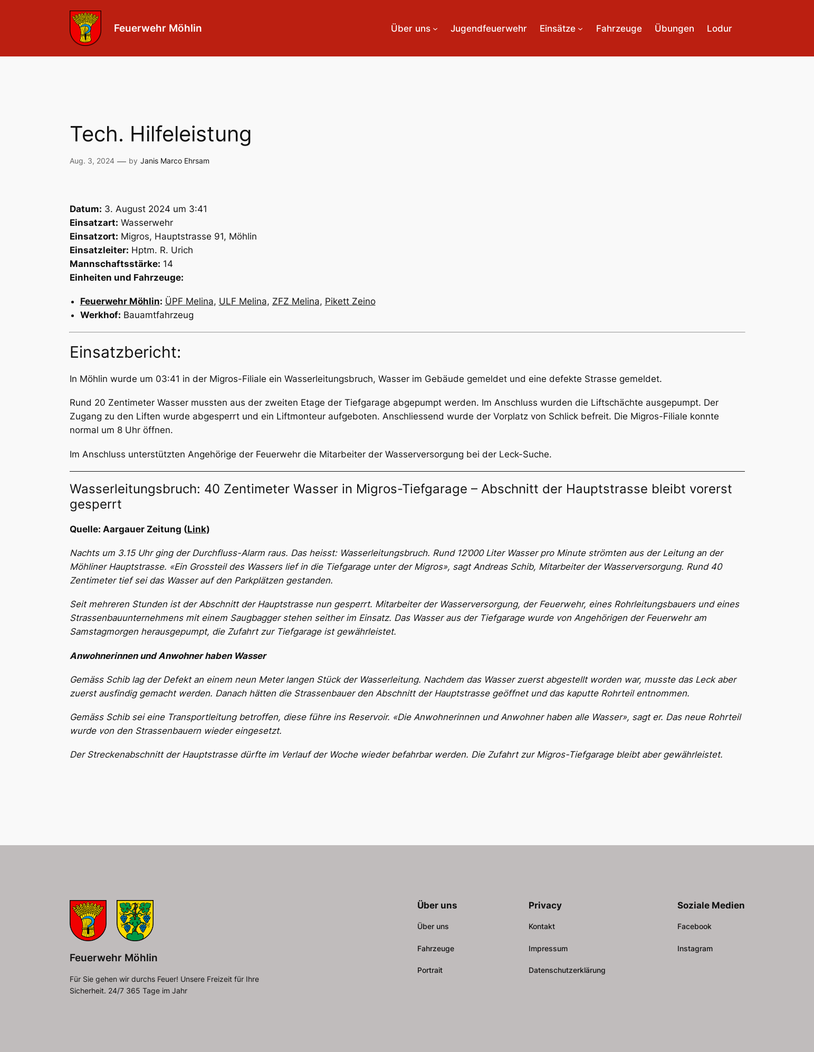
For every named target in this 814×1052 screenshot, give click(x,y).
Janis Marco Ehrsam (174, 160)
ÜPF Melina (189, 301)
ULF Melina (243, 301)
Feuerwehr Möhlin (158, 28)
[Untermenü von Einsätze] (580, 28)
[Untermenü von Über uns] (435, 28)
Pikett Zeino (350, 301)
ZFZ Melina (296, 301)
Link (196, 529)
